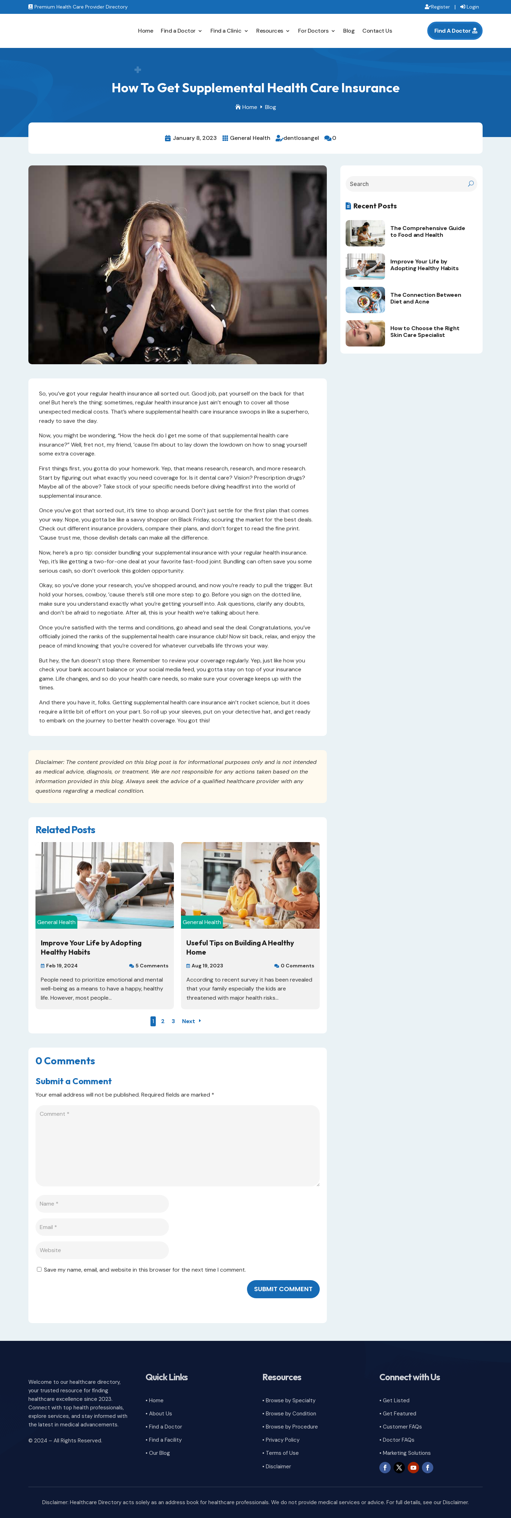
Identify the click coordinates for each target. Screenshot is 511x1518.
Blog (349, 30)
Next (188, 1021)
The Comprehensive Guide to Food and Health (427, 231)
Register (440, 7)
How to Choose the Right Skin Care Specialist (424, 331)
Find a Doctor (178, 30)
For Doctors (313, 30)
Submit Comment (283, 1288)
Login (473, 7)
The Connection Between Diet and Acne (425, 298)
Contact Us (377, 30)
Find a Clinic (226, 30)
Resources (269, 30)
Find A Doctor (452, 30)
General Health (250, 138)
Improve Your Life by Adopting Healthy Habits (424, 265)
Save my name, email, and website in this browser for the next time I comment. (145, 1269)
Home (145, 30)
